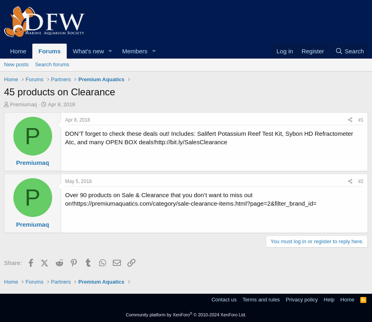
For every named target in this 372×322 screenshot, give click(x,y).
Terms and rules (261, 300)
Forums (49, 51)
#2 (361, 181)
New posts (16, 64)
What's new (88, 51)
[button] (110, 51)
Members (135, 51)
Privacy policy (302, 300)
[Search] (349, 51)
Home (18, 51)
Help (329, 300)
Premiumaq (23, 104)
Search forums (52, 64)
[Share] (350, 120)
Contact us (224, 300)
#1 (361, 120)
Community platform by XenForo (186, 314)
